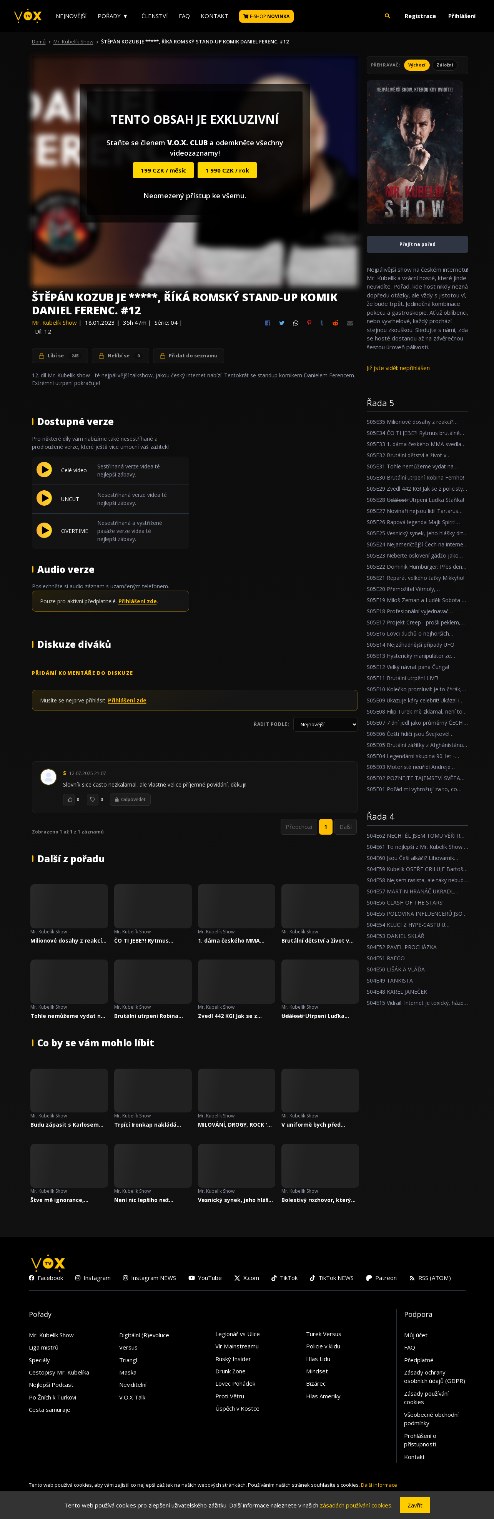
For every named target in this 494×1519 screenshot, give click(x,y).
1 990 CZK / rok (227, 170)
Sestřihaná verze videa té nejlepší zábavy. (128, 470)
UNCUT (70, 499)
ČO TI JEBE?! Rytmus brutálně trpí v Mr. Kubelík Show (150, 941)
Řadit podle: (271, 724)
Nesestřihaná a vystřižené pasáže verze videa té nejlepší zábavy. (129, 531)
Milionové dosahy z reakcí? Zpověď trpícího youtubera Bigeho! (67, 941)
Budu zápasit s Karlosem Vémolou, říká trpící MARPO (68, 1125)
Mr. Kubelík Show (73, 41)
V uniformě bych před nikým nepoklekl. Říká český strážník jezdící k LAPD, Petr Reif (313, 1125)
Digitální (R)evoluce (144, 1335)
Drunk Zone (230, 1371)
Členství (154, 16)
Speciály (39, 1360)
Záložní (444, 65)
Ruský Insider (233, 1359)
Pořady (109, 16)
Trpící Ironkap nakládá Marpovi (145, 1125)
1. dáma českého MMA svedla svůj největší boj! (230, 941)
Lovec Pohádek (235, 1383)
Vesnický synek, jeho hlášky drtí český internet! (236, 1200)
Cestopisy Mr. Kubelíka (59, 1372)
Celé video (74, 470)
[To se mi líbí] (69, 799)
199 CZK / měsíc (163, 170)
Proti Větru (229, 1396)
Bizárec (316, 1383)
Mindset (317, 1371)
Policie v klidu (323, 1346)
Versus (128, 1347)
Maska (127, 1372)
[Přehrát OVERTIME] (44, 536)
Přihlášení (462, 16)
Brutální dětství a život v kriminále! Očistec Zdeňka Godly (317, 941)
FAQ (184, 16)
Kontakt (214, 16)
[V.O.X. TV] (27, 16)
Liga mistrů (43, 1347)
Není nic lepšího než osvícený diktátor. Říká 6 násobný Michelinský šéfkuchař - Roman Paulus (150, 1200)
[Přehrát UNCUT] (44, 503)
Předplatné (419, 1360)
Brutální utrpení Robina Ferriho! (146, 1016)
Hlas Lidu (318, 1359)
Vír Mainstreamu (237, 1346)
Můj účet (415, 1335)
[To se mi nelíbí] (92, 799)
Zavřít (415, 1505)
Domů (39, 41)
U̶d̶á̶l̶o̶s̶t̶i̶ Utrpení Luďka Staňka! (312, 1016)
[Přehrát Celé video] (44, 475)
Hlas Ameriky (323, 1396)
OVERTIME (74, 531)
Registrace (420, 16)
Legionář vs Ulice (237, 1334)
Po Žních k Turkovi (52, 1397)
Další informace (379, 1484)
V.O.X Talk (132, 1397)
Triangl (128, 1360)
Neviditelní (132, 1384)
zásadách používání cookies (355, 1505)
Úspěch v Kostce (237, 1408)
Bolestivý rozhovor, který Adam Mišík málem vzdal (316, 1200)
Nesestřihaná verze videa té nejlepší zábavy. (132, 498)
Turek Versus (323, 1334)
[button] (388, 16)
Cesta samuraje (49, 1409)
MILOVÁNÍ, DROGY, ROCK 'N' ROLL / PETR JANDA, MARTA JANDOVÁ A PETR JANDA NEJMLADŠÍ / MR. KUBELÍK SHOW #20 (235, 1125)
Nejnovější (71, 16)
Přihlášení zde (137, 601)
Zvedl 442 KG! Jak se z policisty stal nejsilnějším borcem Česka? (233, 1016)
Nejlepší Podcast (51, 1384)
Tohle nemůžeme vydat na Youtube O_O (67, 1016)
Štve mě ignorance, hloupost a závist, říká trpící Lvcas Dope (61, 1200)
